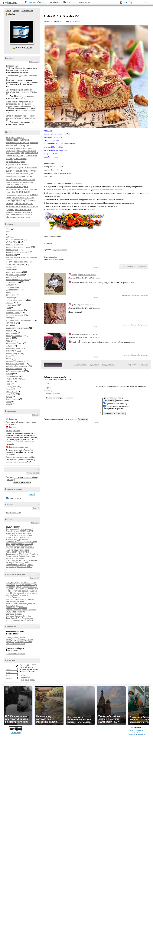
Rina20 (18, 587)
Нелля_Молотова (29, 610)
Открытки (13, 419)
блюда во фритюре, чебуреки (18, 247)
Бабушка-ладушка (24, 546)
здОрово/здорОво (13, 290)
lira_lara (18, 535)
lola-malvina (27, 535)
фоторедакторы (12, 399)
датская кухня (19, 158)
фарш (8, 397)
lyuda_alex (15, 593)
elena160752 (21, 531)
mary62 (15, 537)
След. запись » (108, 365)
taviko (21, 595)
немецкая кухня (20, 191)
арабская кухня (14, 148)
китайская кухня (16, 179)
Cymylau (16, 583)
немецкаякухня (11, 195)
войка (21, 548)
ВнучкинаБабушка (13, 603)
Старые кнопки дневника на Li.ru (20, 457)
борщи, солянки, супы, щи (16, 252)
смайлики (69, 398)
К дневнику (95, 365)
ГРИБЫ (9, 269)
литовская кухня (16, 182)
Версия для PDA (136, 730)
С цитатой (135, 295)
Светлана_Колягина (14, 614)
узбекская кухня (23, 203)
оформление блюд (13, 343)
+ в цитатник (75, 21)
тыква (9, 203)
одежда (9, 341)
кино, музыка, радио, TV (16, 300)
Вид (125, 3)
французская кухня (18, 209)
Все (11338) (34, 62)
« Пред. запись (80, 365)
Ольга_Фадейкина (29, 560)
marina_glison (31, 593)
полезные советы (13, 348)
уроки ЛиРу (10, 394)
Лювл (24, 608)
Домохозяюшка (22, 550)
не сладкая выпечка (14, 336)
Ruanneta (26, 587)
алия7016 (29, 544)
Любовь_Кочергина (27, 556)
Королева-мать (12, 554)
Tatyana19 (20, 542)
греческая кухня (14, 155)
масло (8, 318)
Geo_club (28, 642)
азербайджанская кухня (17, 140)
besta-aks (34, 589)
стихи (8, 384)
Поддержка (121, 2)
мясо (8, 325)
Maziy (74, 275)
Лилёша (7, 14)
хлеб (8, 402)
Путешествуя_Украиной (15, 654)
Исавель (19, 606)
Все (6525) (34, 578)
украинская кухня (15, 206)
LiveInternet (11, 2)
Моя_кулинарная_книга (15, 644)
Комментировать (53, 365)
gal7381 (30, 531)
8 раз (55, 257)
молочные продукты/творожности (19, 320)
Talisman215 (11, 542)
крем (8, 308)
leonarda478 (32, 591)
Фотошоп (10, 66)
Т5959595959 (11, 565)
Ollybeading (10, 587)
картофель (24, 176)
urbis (26, 595)
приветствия (11, 351)
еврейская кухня (15, 161)
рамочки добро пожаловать (17, 366)
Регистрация (31, 2)
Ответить (126, 295)
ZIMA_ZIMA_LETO (22, 589)
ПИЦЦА (9, 346)
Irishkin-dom (25, 583)
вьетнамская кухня (31, 153)
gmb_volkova (17, 533)
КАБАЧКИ (10, 297)
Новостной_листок (13, 560)
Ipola (73, 305)
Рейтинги (56, 2)
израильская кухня (17, 164)
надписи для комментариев (17, 328)
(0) (17, 66)
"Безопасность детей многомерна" (21, 76)
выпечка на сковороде (15, 264)
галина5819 (29, 548)
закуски (9, 285)
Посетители (25, 678)
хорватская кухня (12, 212)
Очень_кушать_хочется (15, 637)
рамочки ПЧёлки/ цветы (15, 361)
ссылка (97, 278)
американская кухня (17, 142)
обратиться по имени (87, 275)
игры (8, 292)
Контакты (136, 732)
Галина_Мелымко (28, 603)
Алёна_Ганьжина (13, 597)
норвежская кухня (23, 195)
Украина (9, 389)
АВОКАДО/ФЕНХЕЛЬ (14, 239)
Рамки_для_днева (13, 640)
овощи (8, 338)
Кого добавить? (27, 529)
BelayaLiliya (10, 531)
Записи (8, 11)
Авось (69, 2)
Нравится (129, 266)
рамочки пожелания (14, 369)
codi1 (8, 591)
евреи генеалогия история (17, 280)
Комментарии (27, 11)
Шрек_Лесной (20, 567)
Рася (8, 562)
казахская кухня (26, 173)
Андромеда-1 (11, 546)
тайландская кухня (18, 197)
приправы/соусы (12, 353)
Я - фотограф (14, 431)
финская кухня (31, 207)
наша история (11, 333)
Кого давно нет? (12, 529)
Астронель (29, 599)
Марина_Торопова (13, 610)
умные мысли (11, 392)
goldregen (27, 533)
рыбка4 (30, 620)
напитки (9, 330)
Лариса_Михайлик (30, 554)
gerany (8, 533)
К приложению (33, 473)
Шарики (12, 427)
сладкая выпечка (13, 379)
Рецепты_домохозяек (15, 642)
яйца (8, 404)
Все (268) (35, 523)
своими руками (12, 376)
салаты (9, 374)
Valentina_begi (31, 542)
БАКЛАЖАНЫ (11, 242)
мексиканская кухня (16, 189)
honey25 (13, 591)
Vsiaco (22, 544)
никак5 (23, 620)
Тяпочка (30, 565)
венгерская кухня (17, 153)
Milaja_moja (10, 585)
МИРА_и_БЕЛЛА (13, 558)
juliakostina (22, 591)
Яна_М (29, 567)
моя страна (10, 323)
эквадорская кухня (25, 214)
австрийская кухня (15, 137)
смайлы (9, 381)
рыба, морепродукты (14, 371)
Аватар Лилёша (21, 32)
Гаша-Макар (11, 550)
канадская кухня (11, 176)
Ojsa (21, 537)
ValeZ (8, 544)
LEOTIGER (10, 535)
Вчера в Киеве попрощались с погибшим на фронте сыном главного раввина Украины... (19, 104)
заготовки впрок (12, 282)
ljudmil (8, 593)
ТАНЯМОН (21, 565)
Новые (145, 365)
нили (22, 558)
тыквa (33, 200)
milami (8, 595)
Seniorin (25, 539)
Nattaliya (33, 585)
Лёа (20, 554)
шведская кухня (12, 214)
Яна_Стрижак (23, 618)
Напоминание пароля (52, 393)
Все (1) (36, 508)
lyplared (9, 537)
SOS (7, 237)
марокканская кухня (17, 186)
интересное (10, 295)
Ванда (16, 548)
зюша (32, 618)
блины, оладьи (12, 244)
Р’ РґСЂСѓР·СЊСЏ (24, 48)
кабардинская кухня (12, 173)
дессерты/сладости (14, 272)
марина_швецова (13, 620)
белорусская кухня (19, 151)
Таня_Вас (27, 616)
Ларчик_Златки (12, 556)
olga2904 (26, 537)
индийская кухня (15, 167)
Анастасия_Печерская (15, 599)
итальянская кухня (25, 170)
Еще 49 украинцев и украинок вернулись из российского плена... (21, 91)
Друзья (16, 11)
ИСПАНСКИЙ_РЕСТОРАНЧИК (18, 552)
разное (9, 358)
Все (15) (35, 415)
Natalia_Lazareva (23, 585)
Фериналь (10, 567)
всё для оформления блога (17, 262)
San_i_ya (17, 539)
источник (48, 243)
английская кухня (19, 145)
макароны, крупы (13, 313)
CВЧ (7, 229)
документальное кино (15, 275)
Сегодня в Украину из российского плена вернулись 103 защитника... (21, 117)
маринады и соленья (14, 315)
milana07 (15, 595)
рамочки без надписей (15, 364)
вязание (9, 267)
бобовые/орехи (12, 250)
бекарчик (9, 548)
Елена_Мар (10, 606)
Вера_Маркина (17, 601)
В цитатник (143, 295)
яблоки (10, 217)
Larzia (33, 583)
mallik (22, 593)
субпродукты (11, 386)
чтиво (8, 232)
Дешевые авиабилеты (18, 447)
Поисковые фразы (27, 680)
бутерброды (11, 255)
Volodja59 (15, 544)
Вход (42, 2)
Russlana (9, 539)
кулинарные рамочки (14, 310)
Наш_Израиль (27, 640)
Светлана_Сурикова (22, 562)
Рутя (12, 562)
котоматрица (11, 305)
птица (8, 356)
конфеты (9, 303)
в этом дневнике (14, 498)
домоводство (11, 277)
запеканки (10, 287)
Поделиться (141, 266)
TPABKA (33, 587)
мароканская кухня (19, 184)
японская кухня (22, 217)
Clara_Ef (9, 583)
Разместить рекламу (136, 734)
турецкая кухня (20, 200)
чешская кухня (25, 212)
